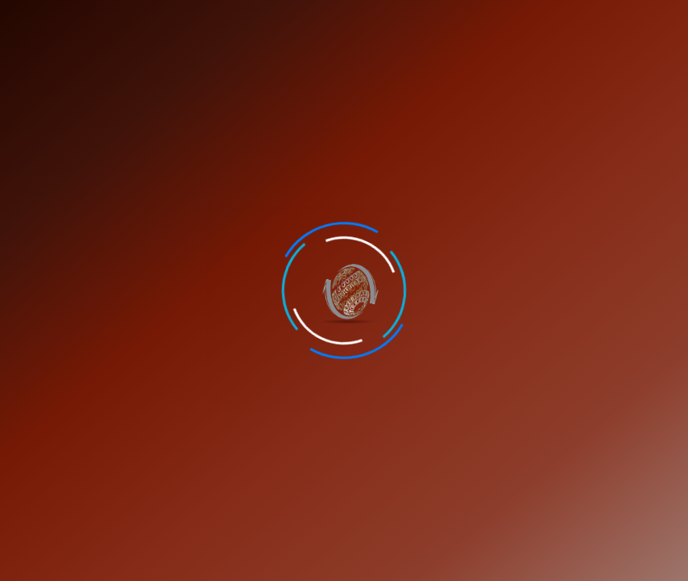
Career (155, 49)
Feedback (260, 49)
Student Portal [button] (497, 49)
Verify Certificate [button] (642, 49)
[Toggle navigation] (668, 83)
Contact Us (371, 49)
